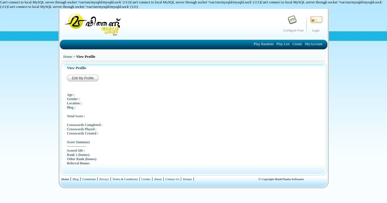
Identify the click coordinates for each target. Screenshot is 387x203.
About (158, 179)
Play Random (264, 44)
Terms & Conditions (125, 179)
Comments (89, 179)
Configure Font (293, 30)
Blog (75, 179)
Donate (187, 179)
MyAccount (313, 44)
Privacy (104, 179)
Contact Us (172, 179)
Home (67, 56)
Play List (283, 44)
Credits (145, 179)
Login (316, 30)
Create (297, 44)
